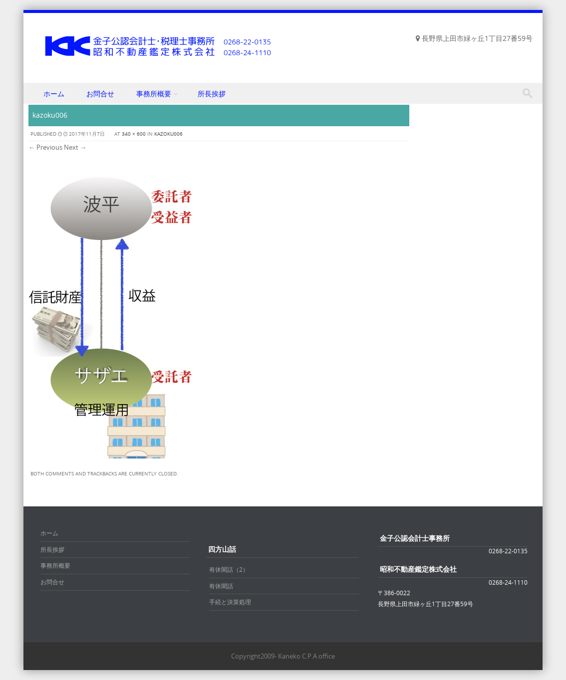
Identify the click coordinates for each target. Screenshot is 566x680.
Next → (75, 147)
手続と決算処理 (230, 602)
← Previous (45, 147)
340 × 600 (134, 134)
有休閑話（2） (229, 569)
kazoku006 (168, 134)
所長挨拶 (212, 93)
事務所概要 (153, 93)
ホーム (53, 93)
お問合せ (100, 93)
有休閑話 (221, 586)
